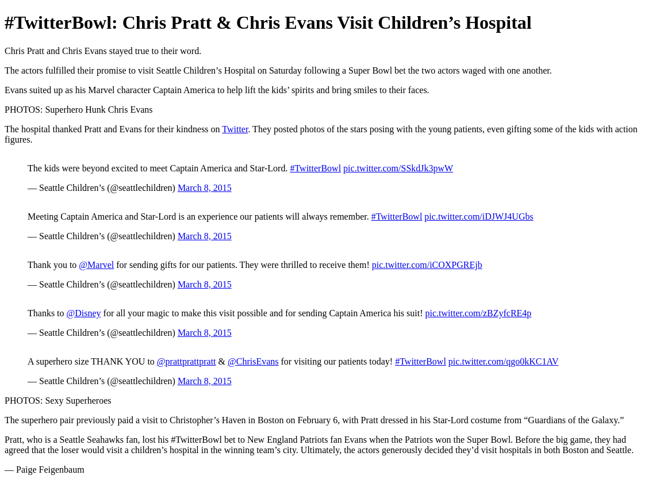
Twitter (235, 129)
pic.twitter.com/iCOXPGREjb (427, 265)
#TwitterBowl (315, 168)
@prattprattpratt (186, 361)
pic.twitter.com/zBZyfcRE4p (478, 313)
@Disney (84, 313)
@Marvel (96, 265)
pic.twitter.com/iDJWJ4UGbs (478, 216)
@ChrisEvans (253, 361)
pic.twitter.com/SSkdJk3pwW (398, 168)
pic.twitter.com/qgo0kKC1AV (503, 361)
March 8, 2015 (205, 188)
